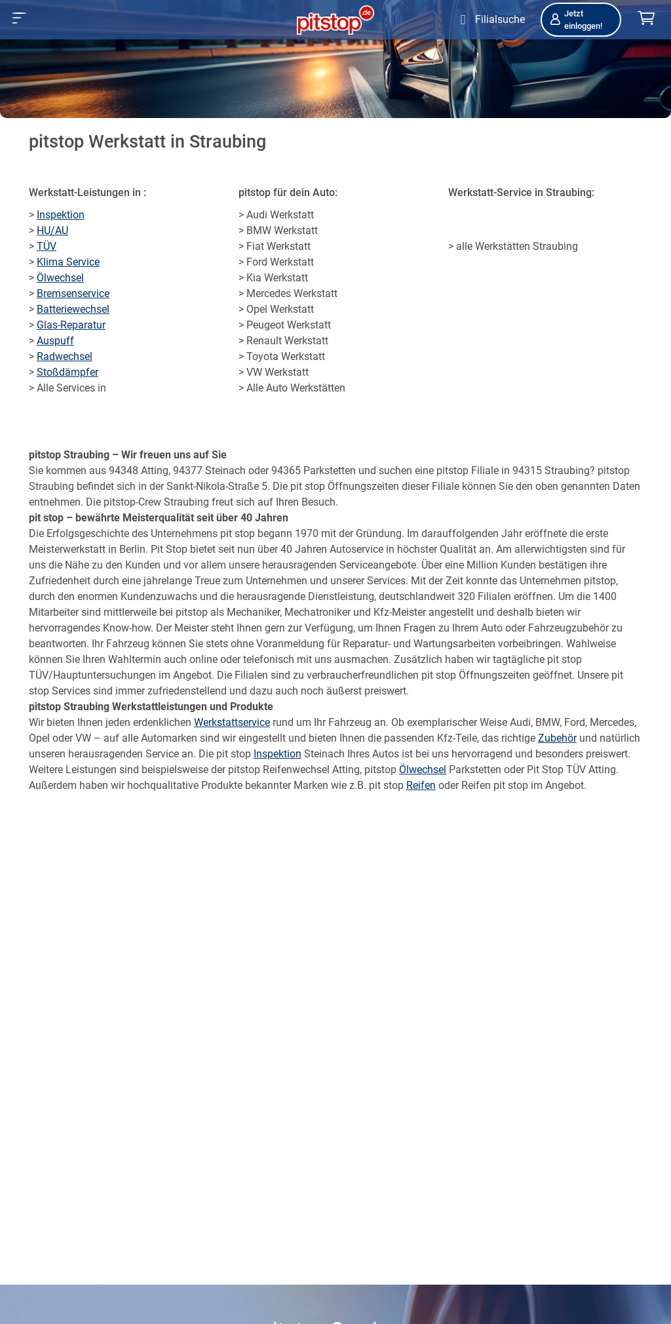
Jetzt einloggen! (575, 20)
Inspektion (61, 215)
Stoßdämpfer (67, 372)
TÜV (46, 246)
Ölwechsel (60, 277)
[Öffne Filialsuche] (490, 20)
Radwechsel (64, 356)
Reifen (421, 785)
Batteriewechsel (73, 309)
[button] (19, 18)
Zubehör (557, 738)
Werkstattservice (232, 722)
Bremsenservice (73, 293)
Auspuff (55, 340)
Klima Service (68, 262)
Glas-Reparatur (71, 325)
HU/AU (52, 230)
